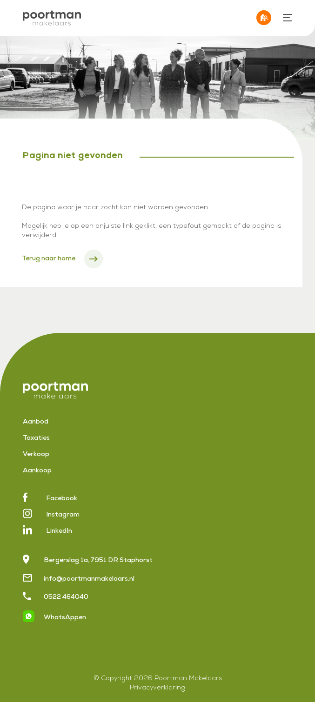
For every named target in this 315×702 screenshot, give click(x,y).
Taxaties (36, 438)
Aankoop (37, 471)
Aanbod (35, 422)
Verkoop (36, 454)
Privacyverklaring (157, 688)
